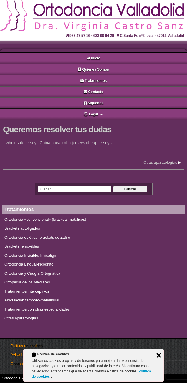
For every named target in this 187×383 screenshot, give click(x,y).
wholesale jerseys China (28, 142)
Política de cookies (26, 346)
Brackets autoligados (22, 228)
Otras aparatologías (160, 162)
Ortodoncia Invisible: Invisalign (30, 255)
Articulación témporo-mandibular (31, 300)
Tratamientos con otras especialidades (37, 309)
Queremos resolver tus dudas (57, 129)
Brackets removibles (21, 246)
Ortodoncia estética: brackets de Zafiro (37, 237)
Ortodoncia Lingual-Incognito (28, 264)
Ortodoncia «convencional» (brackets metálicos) (45, 219)
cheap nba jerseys (68, 142)
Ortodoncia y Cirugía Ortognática (32, 273)
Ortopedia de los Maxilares (27, 282)
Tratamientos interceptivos (26, 291)
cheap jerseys (98, 142)
